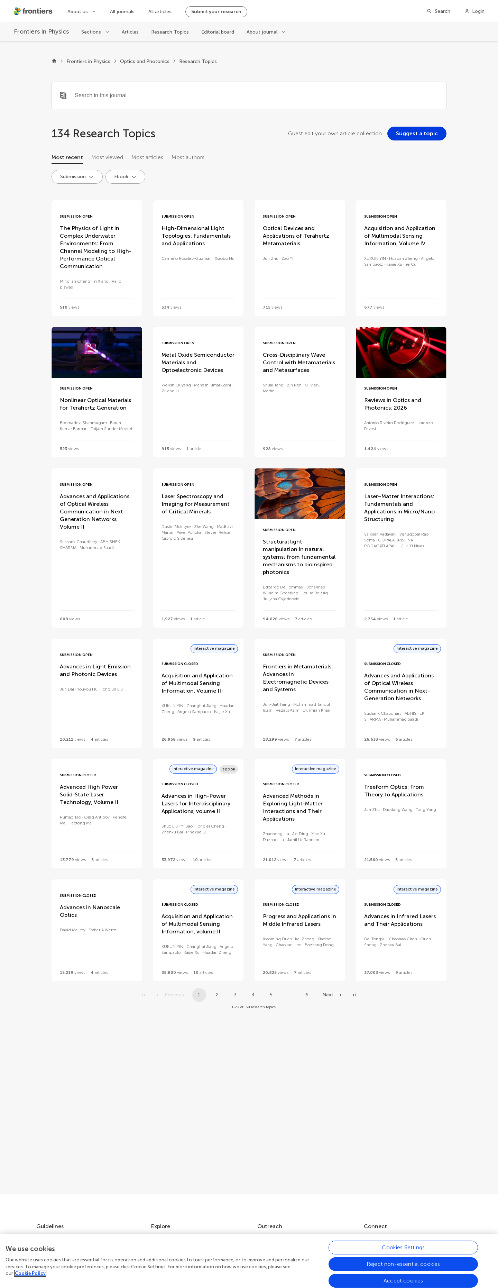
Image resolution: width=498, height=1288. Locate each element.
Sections (91, 32)
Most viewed (107, 157)
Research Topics (170, 32)
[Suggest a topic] (416, 133)
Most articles (147, 157)
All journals (122, 12)
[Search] (438, 11)
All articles (160, 12)
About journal (263, 32)
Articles (130, 32)
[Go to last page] (354, 995)
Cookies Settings (403, 1247)
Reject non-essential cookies (403, 1264)
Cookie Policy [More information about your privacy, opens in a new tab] (30, 1273)
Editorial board (217, 32)
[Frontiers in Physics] (41, 31)
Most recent (67, 157)
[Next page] (332, 995)
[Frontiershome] (34, 11)
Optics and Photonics (144, 61)
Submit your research (216, 12)
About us (78, 12)
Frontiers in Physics (88, 61)
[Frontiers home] (54, 61)
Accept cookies (403, 1280)
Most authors (188, 157)
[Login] (474, 11)
